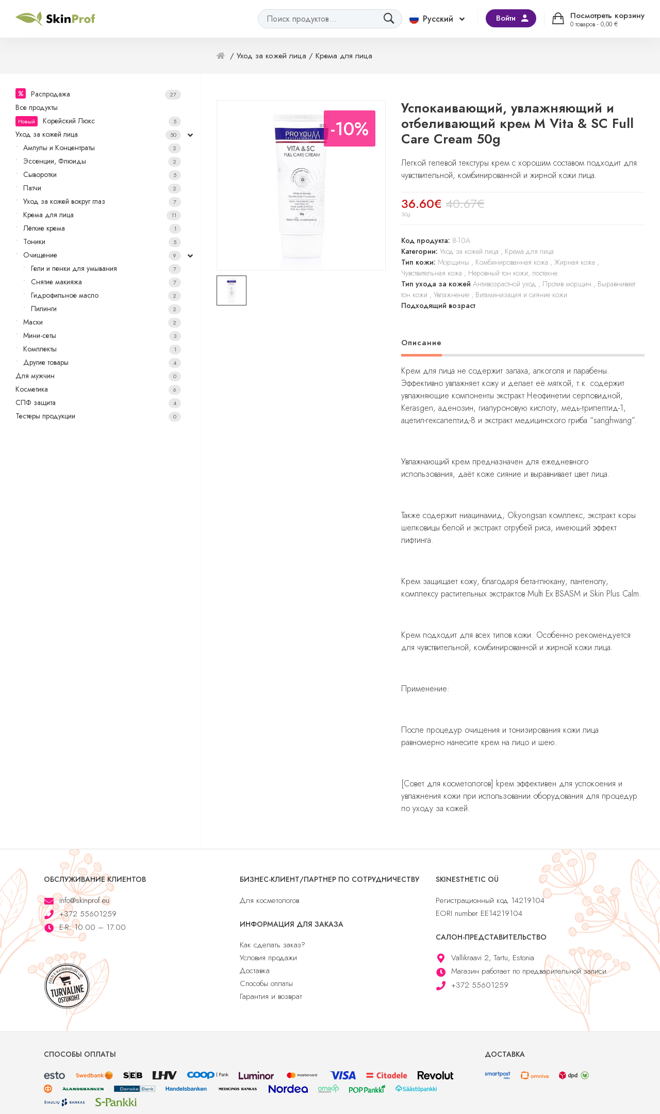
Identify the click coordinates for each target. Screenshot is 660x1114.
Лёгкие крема (102, 228)
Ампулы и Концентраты (102, 147)
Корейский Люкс (98, 121)
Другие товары (102, 362)
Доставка (255, 970)
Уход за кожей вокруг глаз (102, 201)
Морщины (453, 262)
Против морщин (566, 284)
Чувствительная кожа (431, 273)
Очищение (102, 255)
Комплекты (102, 349)
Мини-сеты (102, 335)
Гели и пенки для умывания (106, 268)
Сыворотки (102, 174)
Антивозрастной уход (504, 284)
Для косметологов (269, 900)
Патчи (102, 188)
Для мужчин (98, 375)
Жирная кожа (574, 262)
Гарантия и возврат (271, 996)
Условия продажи (268, 957)
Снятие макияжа (106, 282)
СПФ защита (98, 402)
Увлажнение (451, 294)
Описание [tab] (421, 342)
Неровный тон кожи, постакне (512, 273)
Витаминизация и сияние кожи (521, 294)
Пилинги (106, 308)
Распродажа (106, 94)
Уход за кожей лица (98, 134)
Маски (102, 322)
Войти (506, 18)
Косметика (98, 389)
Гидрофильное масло (106, 295)
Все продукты (36, 107)
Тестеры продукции (98, 416)
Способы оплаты (266, 983)
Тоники (102, 241)
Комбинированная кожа (511, 262)
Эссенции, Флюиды (102, 161)
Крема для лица (102, 214)
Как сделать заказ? (272, 944)
